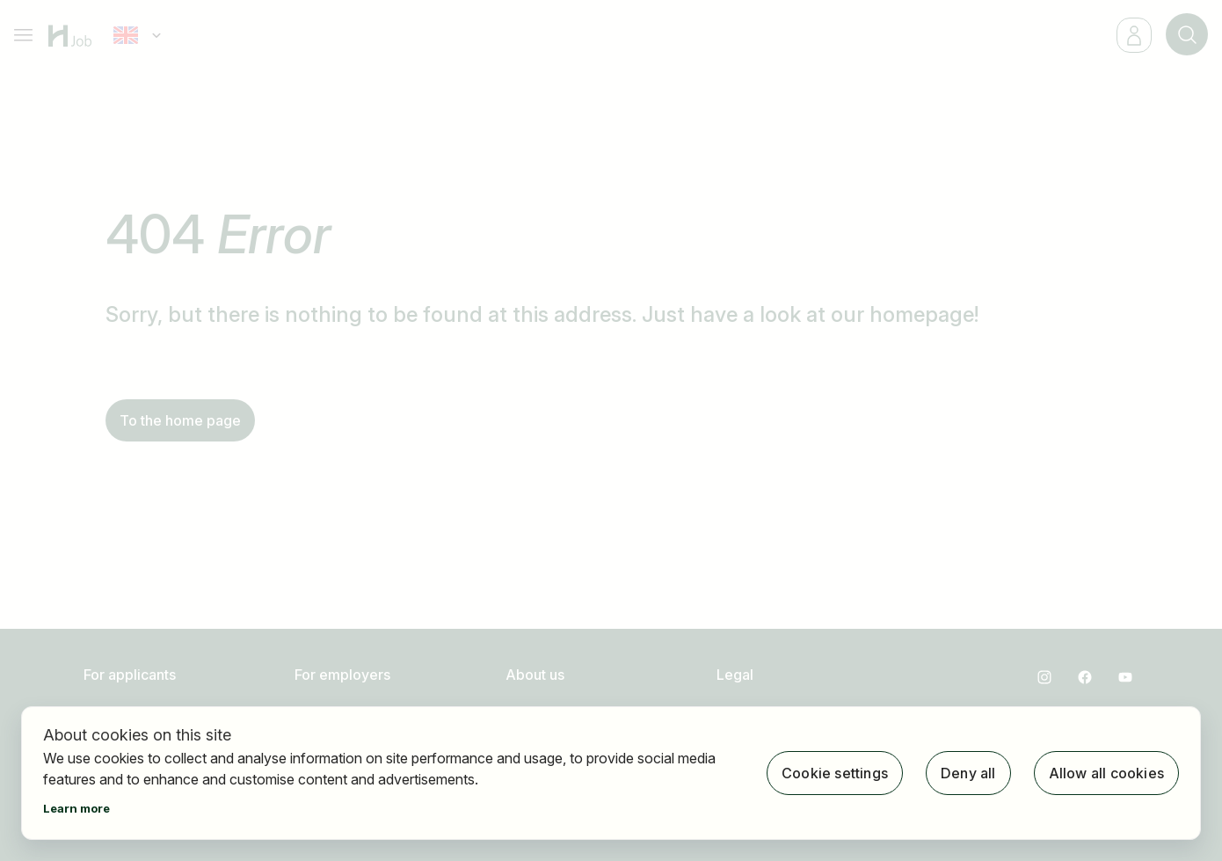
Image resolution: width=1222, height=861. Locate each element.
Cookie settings (835, 773)
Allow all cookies (1106, 773)
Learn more (76, 808)
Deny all (968, 773)
